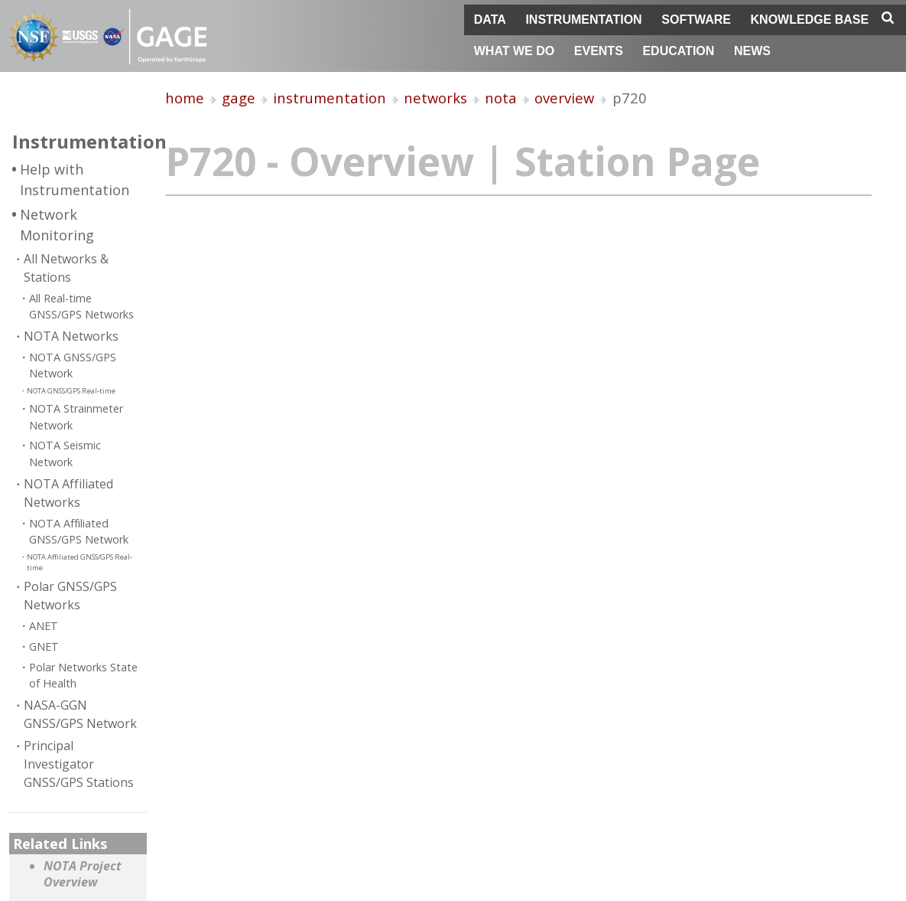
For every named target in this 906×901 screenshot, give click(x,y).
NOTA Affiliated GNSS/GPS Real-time (79, 562)
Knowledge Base (810, 19)
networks (435, 97)
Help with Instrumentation (74, 179)
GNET (44, 646)
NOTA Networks (71, 336)
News (752, 50)
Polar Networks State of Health (83, 675)
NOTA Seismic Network (65, 453)
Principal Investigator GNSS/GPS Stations (79, 764)
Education (678, 50)
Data (490, 19)
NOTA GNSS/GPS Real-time (71, 391)
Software (696, 19)
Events (598, 50)
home (184, 97)
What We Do (514, 50)
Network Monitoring (57, 224)
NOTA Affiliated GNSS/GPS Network (78, 531)
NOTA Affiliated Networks (68, 493)
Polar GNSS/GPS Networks (70, 595)
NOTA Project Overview (83, 874)
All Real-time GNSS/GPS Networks (81, 306)
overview (564, 97)
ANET (43, 626)
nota (501, 97)
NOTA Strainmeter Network (76, 417)
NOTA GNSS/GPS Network (72, 365)
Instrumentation (583, 19)
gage (238, 97)
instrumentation (329, 97)
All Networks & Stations (66, 268)
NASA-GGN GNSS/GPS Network (80, 714)
